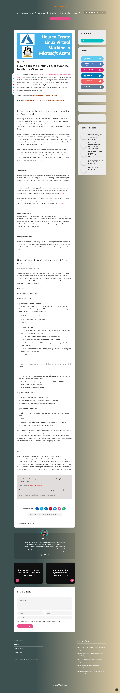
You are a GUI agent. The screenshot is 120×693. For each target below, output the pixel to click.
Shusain (45, 539)
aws (20, 523)
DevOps (25, 13)
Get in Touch (18, 656)
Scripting (41, 13)
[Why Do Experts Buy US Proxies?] (84, 170)
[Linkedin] (92, 12)
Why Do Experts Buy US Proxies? (95, 168)
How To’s (33, 13)
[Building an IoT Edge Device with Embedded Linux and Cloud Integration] (84, 154)
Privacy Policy (18, 648)
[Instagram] (94, 12)
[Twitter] (89, 12)
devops (29, 523)
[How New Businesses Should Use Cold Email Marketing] (84, 162)
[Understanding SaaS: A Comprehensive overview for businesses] (84, 136)
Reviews (60, 13)
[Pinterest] (97, 12)
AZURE (24, 523)
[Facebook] (86, 12)
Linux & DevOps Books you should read (26, 660)
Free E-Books (18, 652)
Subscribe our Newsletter (60, 19)
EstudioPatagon (65, 689)
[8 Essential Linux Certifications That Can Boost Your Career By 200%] (84, 145)
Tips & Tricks (51, 13)
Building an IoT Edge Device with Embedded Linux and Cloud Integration (95, 154)
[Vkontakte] (102, 12)
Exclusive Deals (18, 641)
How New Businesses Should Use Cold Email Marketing (95, 161)
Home (18, 13)
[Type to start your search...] (92, 40)
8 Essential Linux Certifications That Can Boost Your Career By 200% (94, 145)
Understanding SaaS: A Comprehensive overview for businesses (95, 137)
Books (67, 13)
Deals (75, 13)
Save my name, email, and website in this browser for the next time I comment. (40, 621)
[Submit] (101, 41)
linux (33, 523)
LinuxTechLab (60, 7)
